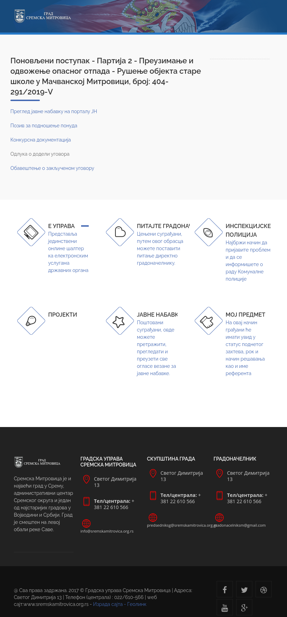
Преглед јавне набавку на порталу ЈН (53, 111)
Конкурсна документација (40, 140)
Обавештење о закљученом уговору (52, 168)
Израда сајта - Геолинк (120, 604)
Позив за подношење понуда (43, 125)
